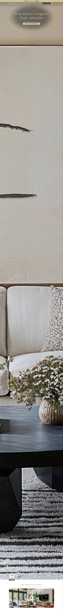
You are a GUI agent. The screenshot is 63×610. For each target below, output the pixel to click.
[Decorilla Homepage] (12, 3)
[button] (31, 598)
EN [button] (52, 3)
